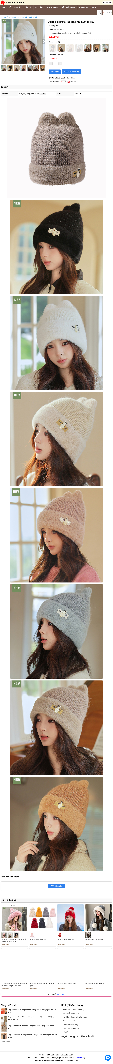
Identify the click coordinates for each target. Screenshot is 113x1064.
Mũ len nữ (33, 17)
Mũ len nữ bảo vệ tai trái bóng (95, 983)
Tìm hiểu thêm (69, 78)
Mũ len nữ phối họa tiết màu (66, 983)
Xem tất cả (6, 1042)
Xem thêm (43, 94)
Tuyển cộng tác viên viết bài (77, 1036)
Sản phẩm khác (68, 7)
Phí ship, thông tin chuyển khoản (75, 1017)
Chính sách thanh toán (71, 1028)
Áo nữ (17, 7)
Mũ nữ (24, 17)
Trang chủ (6, 7)
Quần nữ (27, 7)
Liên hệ (65, 1032)
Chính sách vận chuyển (71, 1025)
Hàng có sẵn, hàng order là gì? (80, 33)
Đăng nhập (107, 2)
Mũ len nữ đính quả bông (38, 939)
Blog (93, 7)
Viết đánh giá (56, 886)
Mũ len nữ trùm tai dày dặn (94, 939)
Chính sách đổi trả (69, 1021)
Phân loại (83, 7)
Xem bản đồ (79, 1058)
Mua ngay (55, 71)
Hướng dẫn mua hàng (71, 1013)
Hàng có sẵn (62, 33)
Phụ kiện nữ (52, 7)
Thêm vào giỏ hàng (71, 71)
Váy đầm (39, 7)
